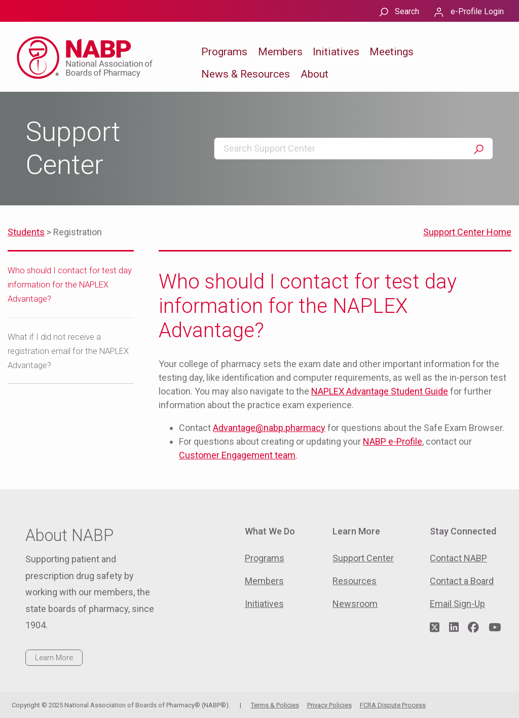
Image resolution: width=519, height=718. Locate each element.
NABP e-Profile (392, 441)
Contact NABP (458, 558)
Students (26, 232)
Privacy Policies (329, 705)
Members (280, 52)
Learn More (54, 657)
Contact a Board (462, 581)
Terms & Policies (275, 705)
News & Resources (245, 74)
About (314, 74)
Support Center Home (467, 232)
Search (407, 11)
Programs (224, 52)
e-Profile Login (477, 11)
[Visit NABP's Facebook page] (473, 628)
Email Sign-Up (457, 603)
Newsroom (355, 603)
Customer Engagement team (237, 455)
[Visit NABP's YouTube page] (495, 628)
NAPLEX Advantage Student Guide (379, 391)
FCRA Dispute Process (393, 705)
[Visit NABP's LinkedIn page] (454, 628)
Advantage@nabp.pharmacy (269, 427)
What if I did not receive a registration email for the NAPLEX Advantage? (68, 351)
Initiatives (336, 52)
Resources (354, 581)
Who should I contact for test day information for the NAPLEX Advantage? (70, 285)
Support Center (363, 558)
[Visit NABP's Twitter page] (434, 628)
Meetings (391, 52)
